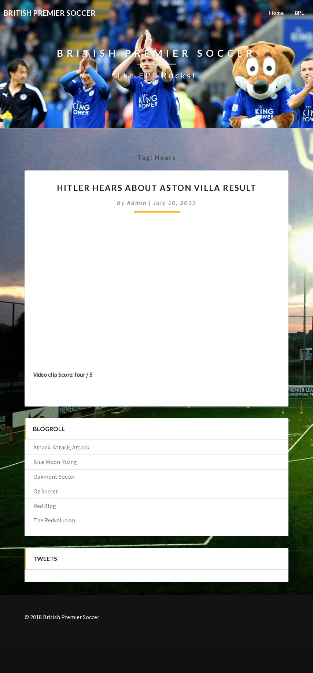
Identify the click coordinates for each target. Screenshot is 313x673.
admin (137, 202)
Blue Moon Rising (55, 462)
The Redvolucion (54, 520)
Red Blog (44, 506)
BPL (299, 13)
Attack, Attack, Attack (61, 447)
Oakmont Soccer (54, 476)
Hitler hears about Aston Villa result (157, 188)
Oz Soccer (45, 491)
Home (276, 13)
